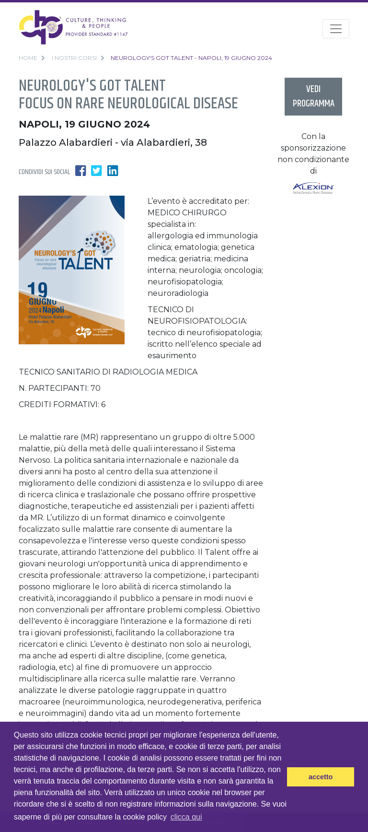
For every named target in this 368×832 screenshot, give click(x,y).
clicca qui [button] (186, 817)
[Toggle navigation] (335, 28)
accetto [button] (321, 777)
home (28, 57)
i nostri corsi (74, 57)
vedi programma (313, 96)
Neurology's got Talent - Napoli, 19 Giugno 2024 (191, 57)
